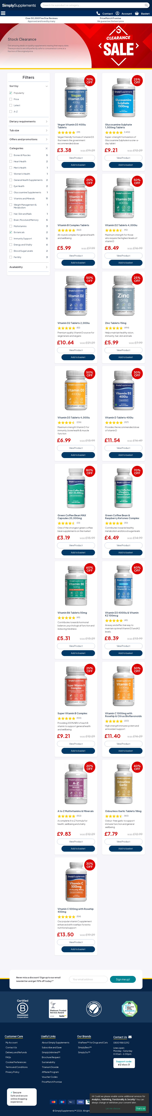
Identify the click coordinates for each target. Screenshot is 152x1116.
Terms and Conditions (17, 1067)
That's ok (140, 1108)
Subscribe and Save (52, 1047)
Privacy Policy (12, 1072)
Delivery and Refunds (16, 1052)
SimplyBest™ (85, 1047)
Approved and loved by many (41, 19)
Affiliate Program (50, 1072)
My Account (12, 1042)
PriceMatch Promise (52, 1081)
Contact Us (11, 1047)
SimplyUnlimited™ (51, 1052)
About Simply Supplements (55, 1042)
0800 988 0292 (121, 1043)
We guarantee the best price (110, 19)
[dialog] (119, 1103)
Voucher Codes (50, 1077)
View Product (76, 157)
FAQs (8, 1057)
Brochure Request (51, 1057)
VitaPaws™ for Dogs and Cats (93, 1042)
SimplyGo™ (84, 1052)
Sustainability (48, 1062)
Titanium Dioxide (50, 1067)
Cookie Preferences (16, 1062)
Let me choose (113, 1108)
